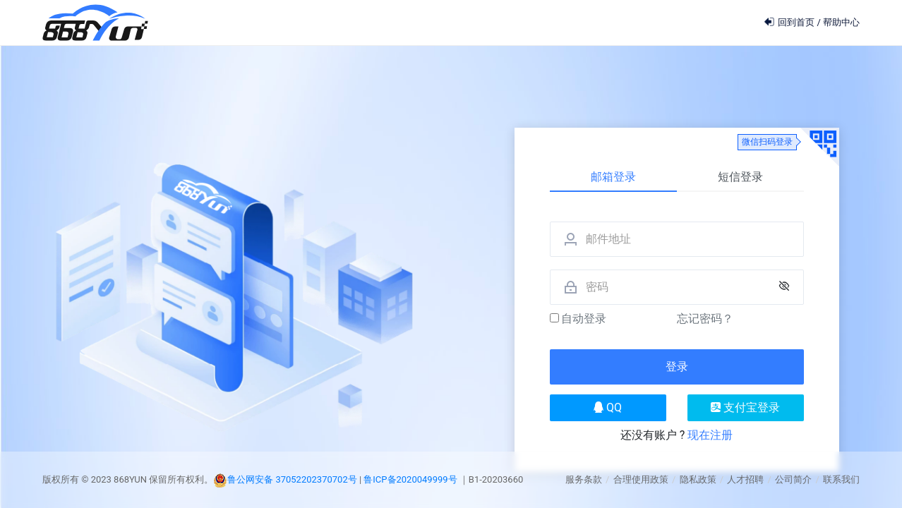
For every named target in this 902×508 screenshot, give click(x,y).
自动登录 (578, 318)
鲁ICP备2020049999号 (411, 479)
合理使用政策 (640, 479)
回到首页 (790, 22)
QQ (608, 407)
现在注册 (710, 435)
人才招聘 (745, 479)
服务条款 (583, 479)
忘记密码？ (705, 318)
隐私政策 (698, 479)
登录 (677, 366)
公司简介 (793, 479)
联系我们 (841, 479)
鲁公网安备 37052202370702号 (292, 479)
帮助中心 (841, 22)
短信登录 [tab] (740, 176)
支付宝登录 (745, 407)
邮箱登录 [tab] (613, 176)
